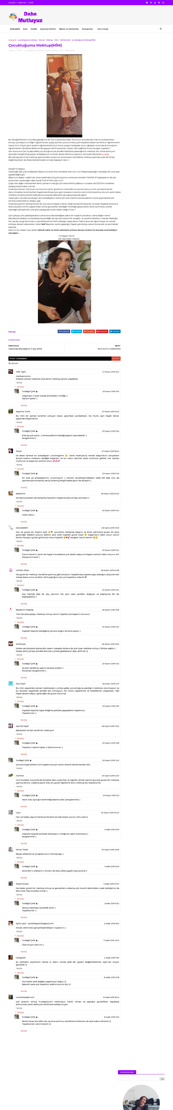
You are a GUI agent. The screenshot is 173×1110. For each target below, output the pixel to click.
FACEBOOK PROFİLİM (148, 141)
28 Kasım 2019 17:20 (100, 744)
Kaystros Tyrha (25, 421)
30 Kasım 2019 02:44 (100, 833)
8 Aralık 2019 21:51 (101, 1037)
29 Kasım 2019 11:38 (100, 761)
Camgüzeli (23, 978)
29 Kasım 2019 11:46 (100, 441)
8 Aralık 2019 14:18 (101, 998)
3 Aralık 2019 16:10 (101, 944)
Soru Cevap (105, 29)
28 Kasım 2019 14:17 (100, 701)
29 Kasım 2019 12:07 (100, 793)
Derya (21, 460)
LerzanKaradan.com (27, 1018)
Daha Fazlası (139, 123)
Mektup (52, 40)
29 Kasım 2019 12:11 (101, 816)
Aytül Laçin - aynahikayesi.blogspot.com (37, 944)
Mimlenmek (67, 40)
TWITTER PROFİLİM (149, 148)
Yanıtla (21, 392)
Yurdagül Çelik (31, 401)
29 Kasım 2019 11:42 (100, 605)
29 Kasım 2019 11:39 (100, 724)
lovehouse (23, 659)
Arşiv (27, 29)
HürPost (22, 793)
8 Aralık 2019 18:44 (101, 1018)
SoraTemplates (26, 1106)
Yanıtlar (22, 396)
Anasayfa (14, 3)
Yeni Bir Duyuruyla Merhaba (140, 231)
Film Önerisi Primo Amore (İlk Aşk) (143, 221)
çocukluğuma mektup (29, 40)
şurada (24, 161)
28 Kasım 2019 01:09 (100, 537)
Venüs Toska (24, 870)
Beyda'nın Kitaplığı (27, 625)
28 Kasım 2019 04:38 (100, 585)
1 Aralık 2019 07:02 (101, 904)
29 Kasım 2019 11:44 (100, 520)
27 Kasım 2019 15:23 (100, 421)
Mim (59, 40)
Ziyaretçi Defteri (50, 29)
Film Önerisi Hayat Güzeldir (140, 242)
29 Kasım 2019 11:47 (100, 401)
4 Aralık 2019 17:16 (101, 978)
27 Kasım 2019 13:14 (100, 381)
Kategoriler (89, 29)
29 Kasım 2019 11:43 (100, 778)
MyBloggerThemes (52, 1106)
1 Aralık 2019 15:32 (101, 924)
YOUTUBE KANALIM (149, 162)
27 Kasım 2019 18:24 (100, 461)
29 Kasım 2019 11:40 (100, 681)
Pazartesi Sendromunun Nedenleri (143, 210)
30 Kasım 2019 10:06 (100, 870)
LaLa (20, 833)
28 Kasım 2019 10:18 (100, 625)
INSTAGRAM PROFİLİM (147, 155)
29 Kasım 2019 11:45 (100, 483)
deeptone (22, 503)
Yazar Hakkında (123, 333)
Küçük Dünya (24, 904)
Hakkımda (24, 3)
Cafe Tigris (23, 381)
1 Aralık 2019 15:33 (101, 850)
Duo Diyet (23, 701)
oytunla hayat (24, 744)
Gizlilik (33, 3)
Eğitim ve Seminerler (71, 29)
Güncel (44, 40)
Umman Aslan (24, 585)
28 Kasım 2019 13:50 (100, 659)
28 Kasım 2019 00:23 (100, 503)
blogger (105, 368)
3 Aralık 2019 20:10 (101, 961)
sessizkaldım (24, 537)
